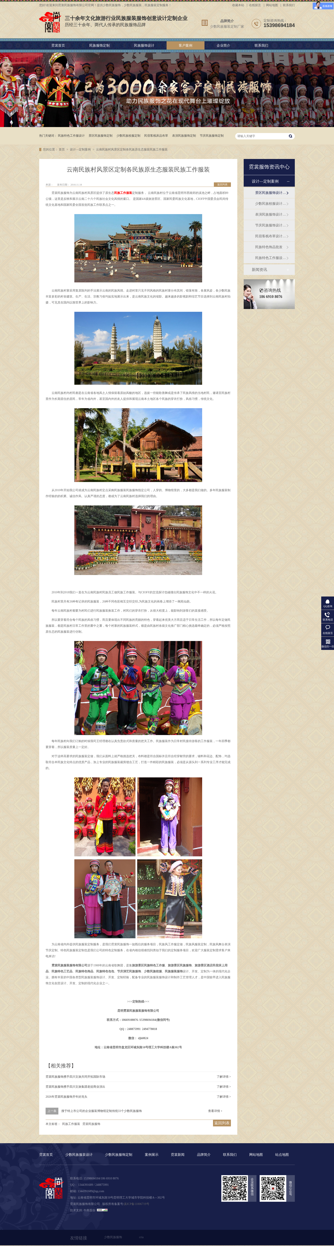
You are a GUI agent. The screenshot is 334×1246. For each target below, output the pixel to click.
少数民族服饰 (113, 1237)
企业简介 (223, 45)
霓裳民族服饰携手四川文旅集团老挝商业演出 (75, 1086)
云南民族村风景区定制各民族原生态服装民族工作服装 (132, 149)
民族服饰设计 (144, 45)
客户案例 (185, 45)
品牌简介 (227, 21)
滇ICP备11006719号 (136, 1204)
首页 (62, 149)
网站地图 (272, 5)
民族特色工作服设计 (71, 135)
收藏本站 (238, 5)
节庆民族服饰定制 (212, 135)
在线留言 (255, 5)
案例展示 (151, 1154)
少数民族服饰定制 (118, 1154)
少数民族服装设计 (79, 1154)
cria (141, 1237)
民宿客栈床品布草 (156, 135)
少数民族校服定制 (128, 135)
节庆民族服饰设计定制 (270, 225)
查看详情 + (215, 1111)
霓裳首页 (58, 45)
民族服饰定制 (99, 45)
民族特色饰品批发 (268, 247)
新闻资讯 (259, 270)
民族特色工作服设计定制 (270, 258)
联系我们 (289, 5)
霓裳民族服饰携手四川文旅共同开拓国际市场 (75, 1076)
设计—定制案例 (81, 149)
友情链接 (78, 1238)
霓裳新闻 (177, 1154)
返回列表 (222, 184)
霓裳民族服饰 (91, 1124)
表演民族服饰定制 (184, 135)
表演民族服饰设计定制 (270, 214)
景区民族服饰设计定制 (270, 193)
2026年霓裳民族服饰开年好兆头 (66, 1096)
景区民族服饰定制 (100, 135)
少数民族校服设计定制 (270, 203)
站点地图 (282, 1154)
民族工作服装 (123, 193)
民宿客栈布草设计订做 (270, 236)
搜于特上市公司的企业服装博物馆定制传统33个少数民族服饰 (101, 1111)
